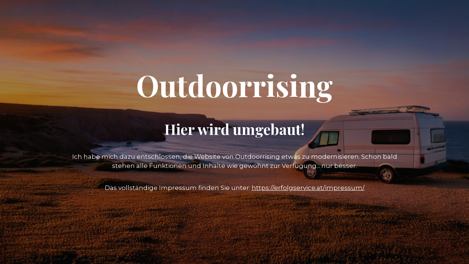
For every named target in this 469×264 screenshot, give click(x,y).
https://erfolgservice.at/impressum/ (308, 187)
